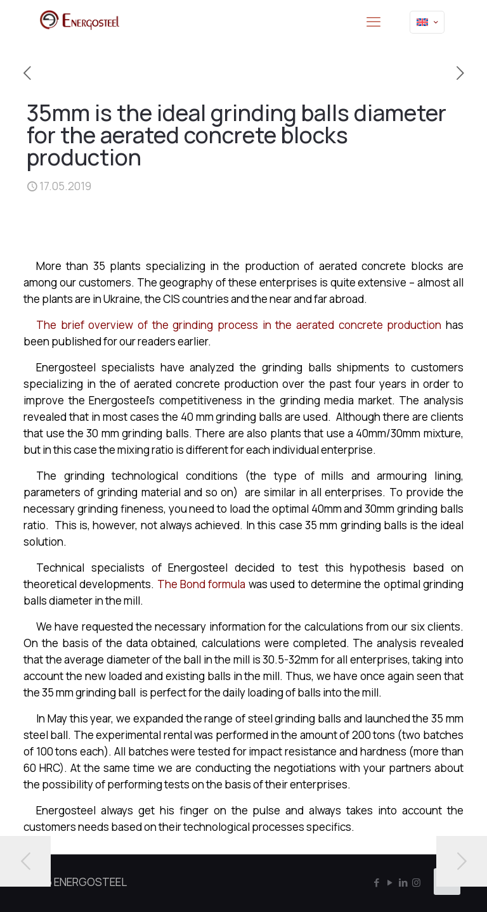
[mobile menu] (373, 22)
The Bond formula (201, 584)
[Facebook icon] (376, 882)
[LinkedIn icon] (403, 882)
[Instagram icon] (416, 882)
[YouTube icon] (389, 882)
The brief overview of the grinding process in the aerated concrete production (238, 325)
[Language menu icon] (427, 22)
